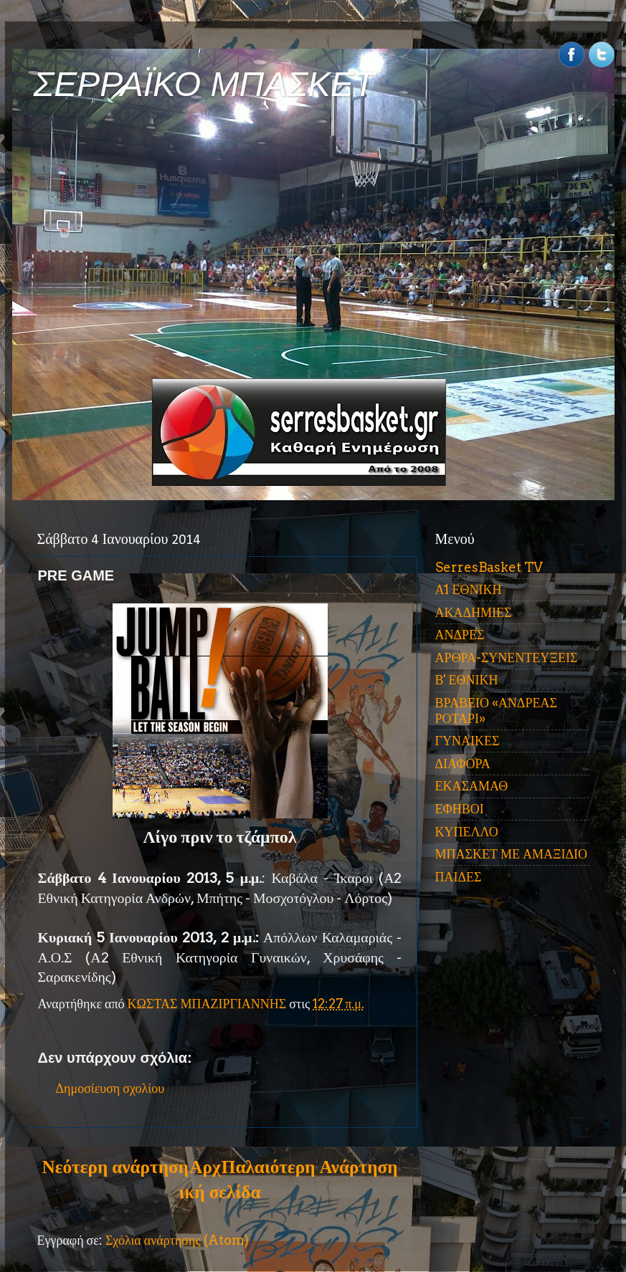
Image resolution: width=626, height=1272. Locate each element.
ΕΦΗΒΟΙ (459, 808)
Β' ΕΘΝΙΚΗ (466, 679)
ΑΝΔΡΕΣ (460, 634)
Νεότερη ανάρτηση (115, 1166)
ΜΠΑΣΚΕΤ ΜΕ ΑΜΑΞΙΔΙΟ (511, 853)
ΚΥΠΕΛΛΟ (466, 831)
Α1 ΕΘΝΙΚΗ (468, 589)
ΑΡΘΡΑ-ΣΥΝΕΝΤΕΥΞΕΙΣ (506, 657)
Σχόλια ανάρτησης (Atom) (177, 1240)
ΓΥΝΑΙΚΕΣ (467, 740)
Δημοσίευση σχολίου (110, 1088)
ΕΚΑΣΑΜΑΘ (471, 785)
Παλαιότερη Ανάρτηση (310, 1166)
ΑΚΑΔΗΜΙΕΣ (473, 612)
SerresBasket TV (489, 567)
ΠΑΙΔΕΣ (458, 876)
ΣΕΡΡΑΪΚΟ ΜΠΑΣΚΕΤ (204, 84)
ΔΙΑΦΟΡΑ (462, 763)
